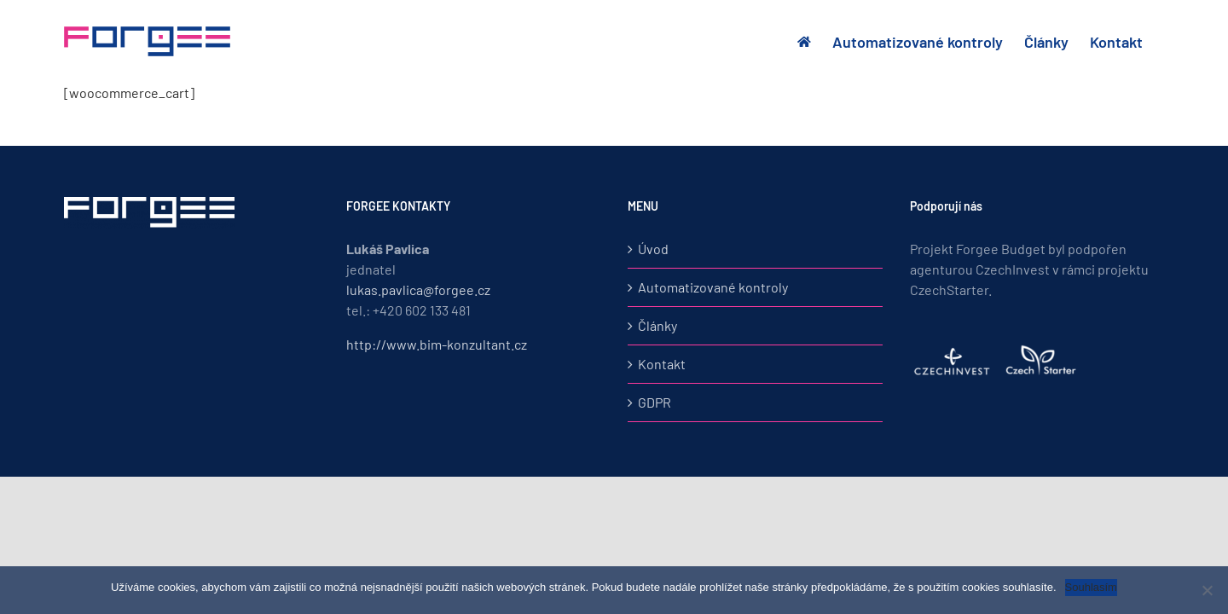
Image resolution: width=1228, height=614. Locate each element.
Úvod (653, 248)
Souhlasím (1091, 587)
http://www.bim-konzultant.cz (436, 344)
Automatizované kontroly (713, 287)
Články (657, 325)
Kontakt (662, 364)
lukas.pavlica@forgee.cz (418, 289)
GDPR (654, 402)
